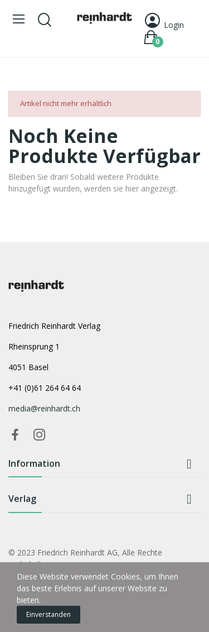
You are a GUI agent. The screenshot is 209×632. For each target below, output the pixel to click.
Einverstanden (48, 614)
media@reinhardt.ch (44, 408)
